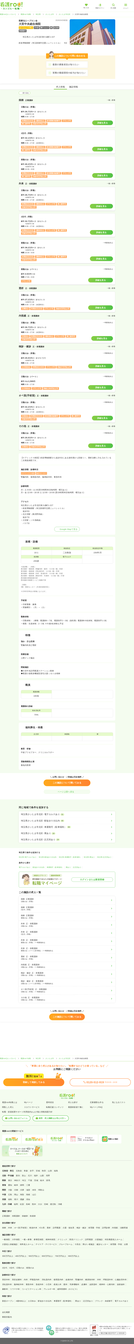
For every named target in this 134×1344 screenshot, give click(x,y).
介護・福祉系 (68, 1228)
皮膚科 (84, 1284)
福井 (36, 1175)
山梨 (42, 1175)
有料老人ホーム (26, 1244)
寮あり (68, 867)
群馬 (48, 1180)
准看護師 (16, 1216)
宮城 (38, 1171)
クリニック (62, 1239)
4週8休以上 (21, 1301)
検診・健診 (81, 1228)
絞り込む (24, 93)
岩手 (32, 1171)
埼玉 (24, 1180)
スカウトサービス (32, 1107)
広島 (10, 1194)
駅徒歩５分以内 (38, 867)
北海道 (19, 1171)
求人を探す (73, 1102)
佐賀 (22, 1204)
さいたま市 (49, 14)
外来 (10, 1228)
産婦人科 (57, 1284)
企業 (126, 1244)
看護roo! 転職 (26, 14)
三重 (28, 1185)
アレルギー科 (49, 1289)
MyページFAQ (96, 1107)
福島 (56, 1171)
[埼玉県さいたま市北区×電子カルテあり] (67, 814)
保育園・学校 (94, 1228)
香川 (16, 1199)
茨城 (36, 1180)
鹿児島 (53, 1204)
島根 (28, 1194)
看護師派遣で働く (76, 1107)
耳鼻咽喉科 (74, 1284)
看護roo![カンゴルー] (8, 14)
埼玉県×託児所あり (104, 857)
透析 (49, 1228)
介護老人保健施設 (10, 1244)
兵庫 (22, 1190)
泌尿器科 (93, 1284)
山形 (50, 1171)
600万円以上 (47, 1256)
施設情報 (73, 87)
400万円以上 (21, 1256)
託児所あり (77, 867)
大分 (40, 1204)
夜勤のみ (30, 1268)
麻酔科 (5, 1289)
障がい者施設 (88, 1244)
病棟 (4, 1228)
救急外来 (33, 1228)
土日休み (32, 1301)
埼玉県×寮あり (89, 857)
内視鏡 (115, 1228)
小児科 (48, 1284)
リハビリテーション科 (31, 1289)
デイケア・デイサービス (46, 1244)
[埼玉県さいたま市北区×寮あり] (67, 833)
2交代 (4, 1268)
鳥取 (22, 1194)
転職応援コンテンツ (55, 1107)
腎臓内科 (79, 1279)
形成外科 (40, 1284)
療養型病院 (38, 1239)
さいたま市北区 (64, 14)
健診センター (102, 1244)
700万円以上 (60, 1256)
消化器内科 (46, 1279)
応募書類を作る (97, 1102)
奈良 (34, 1190)
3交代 (11, 1268)
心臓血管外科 (121, 1279)
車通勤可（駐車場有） (55, 867)
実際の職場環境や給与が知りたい (69, 73)
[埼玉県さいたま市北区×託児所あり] (67, 840)
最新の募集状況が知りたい (66, 64)
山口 (34, 1194)
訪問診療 (106, 1228)
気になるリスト (119, 1102)
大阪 (10, 1190)
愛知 (10, 1185)
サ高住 (78, 1244)
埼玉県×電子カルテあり (27, 857)
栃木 (42, 1180)
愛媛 (22, 1199)
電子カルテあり (24, 867)
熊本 (34, 1204)
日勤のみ (20, 1268)
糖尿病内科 (90, 1279)
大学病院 (16, 1239)
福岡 (16, 1204)
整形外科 (30, 1284)
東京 (10, 1180)
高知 (28, 1199)
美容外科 (6, 1279)
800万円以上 (73, 1256)
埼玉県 (38, 14)
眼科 (65, 1284)
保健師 (25, 1216)
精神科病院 (50, 1239)
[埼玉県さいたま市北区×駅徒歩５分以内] (67, 821)
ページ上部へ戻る (67, 792)
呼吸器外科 (108, 1279)
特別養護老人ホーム (113, 1239)
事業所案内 (7, 1317)
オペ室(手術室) (20, 1228)
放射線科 (121, 1284)
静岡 (22, 1185)
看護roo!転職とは (9, 1102)
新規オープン (8, 1301)
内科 (26, 1279)
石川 (30, 1175)
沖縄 (60, 1204)
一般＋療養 (27, 1239)
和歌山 (41, 1190)
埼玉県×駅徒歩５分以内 (47, 857)
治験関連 (124, 1228)
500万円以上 (34, 1256)
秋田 (44, 1171)
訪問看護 (57, 1228)
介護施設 (99, 1239)
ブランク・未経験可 (103, 1301)
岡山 (16, 1194)
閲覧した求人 (8, 1107)
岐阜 (16, 1185)
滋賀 (28, 1190)
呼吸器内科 (35, 1279)
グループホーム (66, 1244)
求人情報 (60, 87)
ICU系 (42, 1228)
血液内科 (69, 1279)
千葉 (30, 1180)
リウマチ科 (15, 1289)
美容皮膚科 (17, 1279)
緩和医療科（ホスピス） (68, 1289)
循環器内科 (58, 1279)
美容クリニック (76, 1239)
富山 (24, 1175)
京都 (16, 1190)
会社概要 (6, 1312)
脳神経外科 (19, 1284)
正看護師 (6, 1216)
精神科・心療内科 (107, 1284)
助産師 (33, 1216)
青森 (26, 1171)
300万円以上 (7, 1256)
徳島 (10, 1199)
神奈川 (17, 1180)
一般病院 (6, 1239)
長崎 (28, 1204)
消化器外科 (7, 1284)
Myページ (28, 1102)
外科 (99, 1279)
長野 (48, 1175)
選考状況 (50, 1102)
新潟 (18, 1175)
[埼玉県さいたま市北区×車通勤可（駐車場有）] (67, 827)
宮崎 (46, 1204)
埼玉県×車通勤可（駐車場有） (70, 857)
